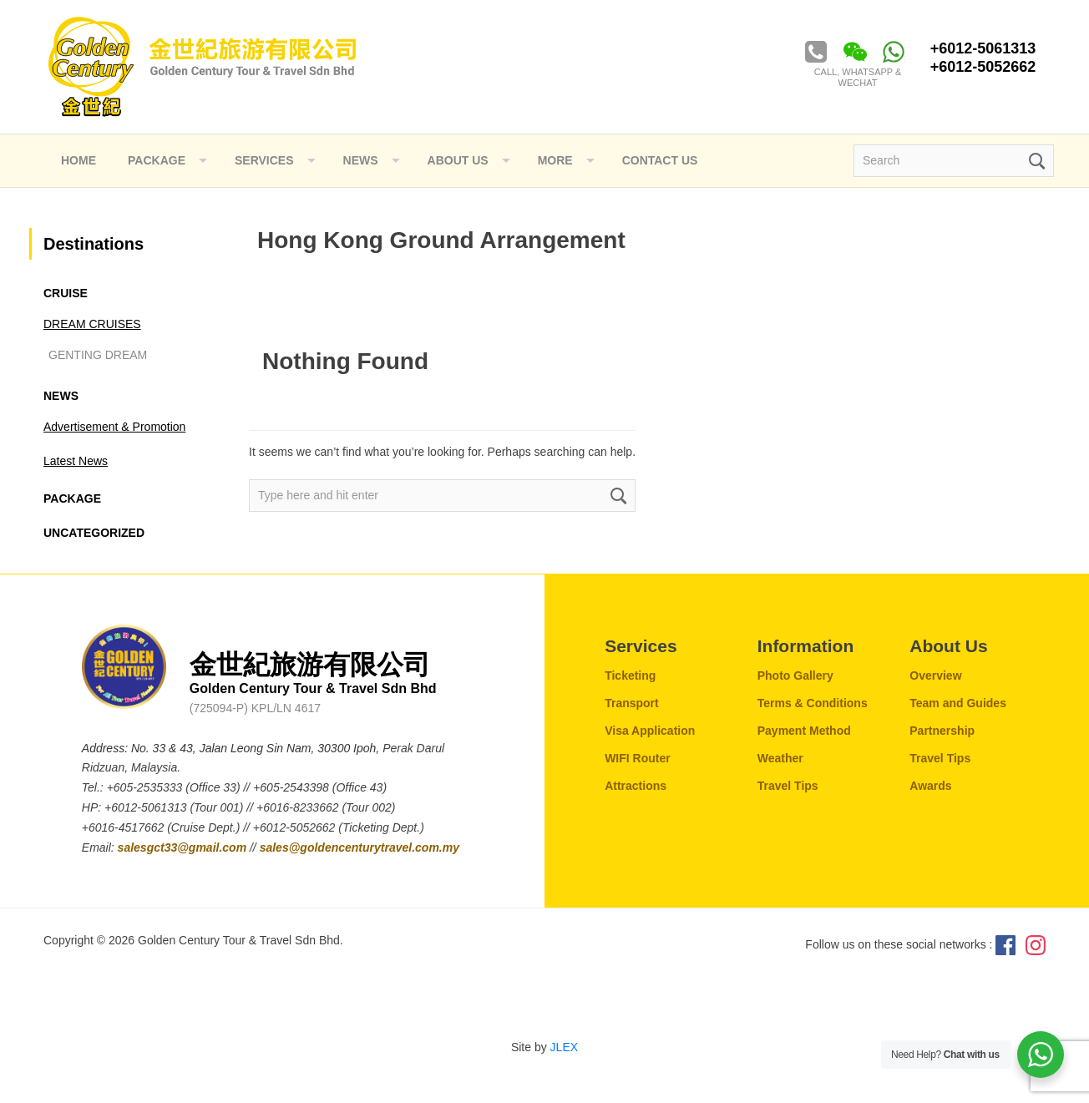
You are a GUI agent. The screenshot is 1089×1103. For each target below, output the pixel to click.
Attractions (635, 785)
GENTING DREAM (97, 355)
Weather (780, 758)
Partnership (942, 730)
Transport (632, 703)
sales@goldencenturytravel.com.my (359, 847)
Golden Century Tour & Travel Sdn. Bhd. (202, 67)
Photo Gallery (795, 675)
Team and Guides (957, 703)
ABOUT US (458, 160)
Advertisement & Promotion (114, 426)
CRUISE (65, 293)
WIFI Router (638, 758)
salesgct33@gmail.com (184, 847)
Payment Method (804, 730)
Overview (935, 675)
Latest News (75, 461)
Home (78, 160)
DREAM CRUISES (92, 324)
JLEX (564, 1047)
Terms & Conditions (812, 703)
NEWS (360, 160)
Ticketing (630, 675)
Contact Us (660, 160)
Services (264, 160)
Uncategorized (93, 532)
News (61, 395)
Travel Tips (787, 785)
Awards (930, 785)
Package (156, 160)
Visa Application (650, 730)
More (555, 160)
